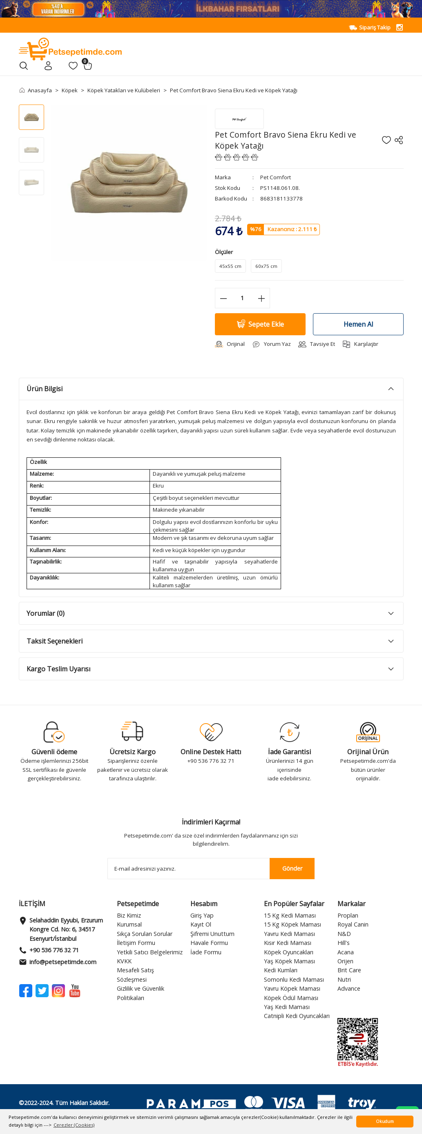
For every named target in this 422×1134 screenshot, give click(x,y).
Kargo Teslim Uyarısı (58, 668)
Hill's (343, 943)
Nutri (344, 979)
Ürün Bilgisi (45, 388)
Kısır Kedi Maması (287, 943)
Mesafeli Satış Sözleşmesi (135, 974)
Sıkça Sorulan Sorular (144, 934)
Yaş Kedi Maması (287, 1007)
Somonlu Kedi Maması (294, 979)
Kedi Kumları (280, 970)
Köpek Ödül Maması (291, 998)
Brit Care (349, 970)
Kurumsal (129, 924)
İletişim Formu (136, 943)
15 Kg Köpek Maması (292, 924)
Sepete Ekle (260, 324)
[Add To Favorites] (386, 140)
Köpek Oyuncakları (288, 952)
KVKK (124, 961)
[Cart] (88, 66)
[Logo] (70, 48)
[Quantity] (242, 298)
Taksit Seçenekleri (55, 641)
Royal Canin (352, 924)
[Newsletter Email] (211, 868)
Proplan (347, 915)
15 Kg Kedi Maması (290, 915)
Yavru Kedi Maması (289, 934)
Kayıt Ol (200, 924)
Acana (345, 952)
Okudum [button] (385, 1121)
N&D (344, 934)
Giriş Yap (202, 915)
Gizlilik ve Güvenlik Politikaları (140, 993)
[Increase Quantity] (261, 298)
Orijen (345, 961)
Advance (348, 988)
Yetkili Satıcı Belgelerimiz (150, 952)
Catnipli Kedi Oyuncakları (297, 1016)
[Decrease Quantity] (223, 298)
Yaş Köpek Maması (289, 961)
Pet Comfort (275, 177)
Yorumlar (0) (46, 613)
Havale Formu (209, 943)
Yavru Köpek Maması (292, 988)
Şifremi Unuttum (212, 934)
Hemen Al (358, 324)
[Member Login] (48, 66)
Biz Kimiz (129, 915)
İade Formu (205, 952)
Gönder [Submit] (292, 868)
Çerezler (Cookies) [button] (74, 1125)
